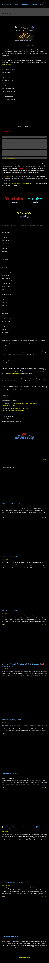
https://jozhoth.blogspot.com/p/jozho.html (10, 397)
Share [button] (44, 459)
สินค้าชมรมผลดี (25, 4)
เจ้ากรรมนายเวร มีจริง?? (10, 557)
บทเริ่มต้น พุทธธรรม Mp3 (10, 610)
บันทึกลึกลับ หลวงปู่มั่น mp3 (11, 503)
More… (41, 4)
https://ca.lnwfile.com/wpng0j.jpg (15, 373)
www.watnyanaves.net (7, 64)
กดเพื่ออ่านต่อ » (44, 517)
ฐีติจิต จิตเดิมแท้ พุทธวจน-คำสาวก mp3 (15, 882)
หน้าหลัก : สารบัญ (6, 4)
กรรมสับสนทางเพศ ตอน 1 (10, 936)
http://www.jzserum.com (24, 370)
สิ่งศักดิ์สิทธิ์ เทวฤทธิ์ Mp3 (10, 773)
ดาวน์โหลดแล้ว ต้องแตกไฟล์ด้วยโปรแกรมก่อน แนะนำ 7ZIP (21, 183)
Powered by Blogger (24, 957)
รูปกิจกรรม (34, 4)
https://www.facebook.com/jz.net (8, 362)
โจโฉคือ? (16, 4)
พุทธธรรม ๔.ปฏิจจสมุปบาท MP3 (12, 720)
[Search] (43, 2)
